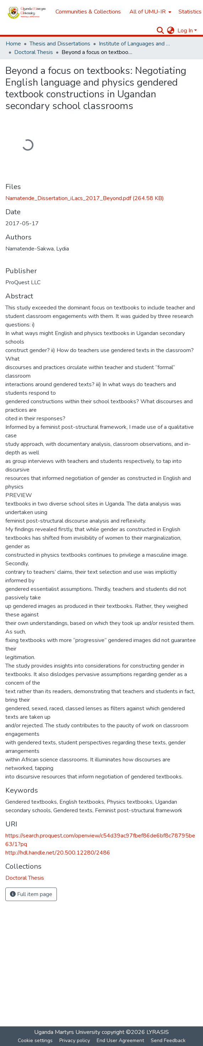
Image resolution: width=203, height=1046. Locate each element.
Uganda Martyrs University (67, 1032)
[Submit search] (160, 30)
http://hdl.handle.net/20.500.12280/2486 (57, 853)
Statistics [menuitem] (190, 12)
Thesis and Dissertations (60, 44)
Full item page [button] (31, 894)
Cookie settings (35, 1040)
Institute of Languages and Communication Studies (134, 44)
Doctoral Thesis (33, 52)
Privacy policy (74, 1040)
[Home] (26, 12)
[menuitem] (149, 11)
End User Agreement (120, 1040)
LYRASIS (157, 1032)
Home (13, 44)
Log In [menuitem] (185, 30)
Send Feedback (168, 1040)
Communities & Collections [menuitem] (88, 12)
